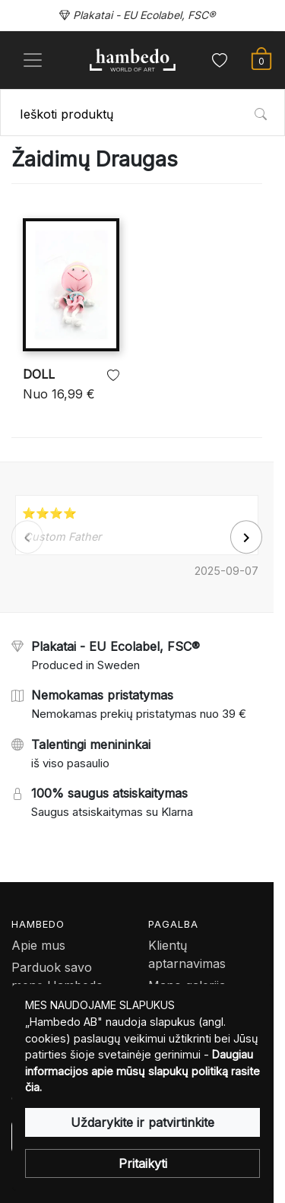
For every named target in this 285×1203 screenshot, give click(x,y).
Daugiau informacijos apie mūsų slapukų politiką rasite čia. (142, 1070)
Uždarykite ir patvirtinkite (142, 1122)
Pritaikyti (143, 1163)
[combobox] (142, 112)
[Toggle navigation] (32, 60)
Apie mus (38, 945)
